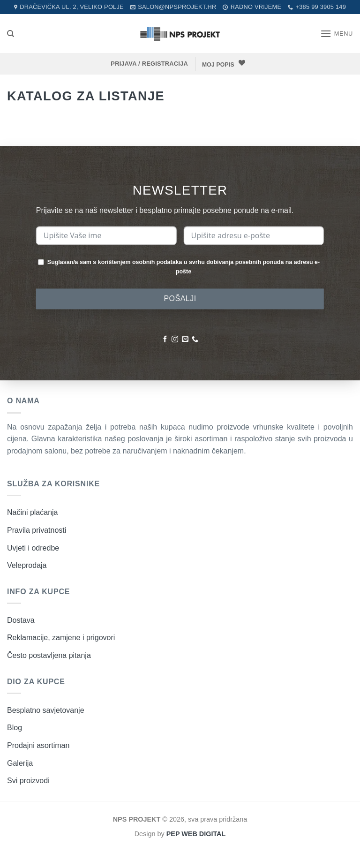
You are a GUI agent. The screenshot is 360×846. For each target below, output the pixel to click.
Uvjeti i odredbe (33, 547)
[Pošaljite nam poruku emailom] (185, 339)
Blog (14, 727)
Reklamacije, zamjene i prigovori (61, 637)
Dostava (21, 620)
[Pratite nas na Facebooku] (165, 339)
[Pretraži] (10, 34)
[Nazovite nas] (195, 339)
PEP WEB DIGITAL (196, 833)
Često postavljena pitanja (49, 655)
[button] (336, 33)
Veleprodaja (27, 565)
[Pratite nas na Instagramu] (175, 339)
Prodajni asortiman (38, 745)
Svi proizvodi (28, 780)
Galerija (20, 763)
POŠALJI (180, 298)
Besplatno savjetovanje (45, 710)
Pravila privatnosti (36, 530)
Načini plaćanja (32, 512)
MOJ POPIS (218, 65)
